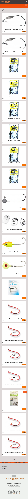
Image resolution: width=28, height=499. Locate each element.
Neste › (14, 459)
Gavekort (15, 462)
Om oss (11, 462)
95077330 (23, 481)
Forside (2, 7)
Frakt (6, 478)
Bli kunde (6, 462)
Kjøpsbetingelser (11, 478)
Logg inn (19, 462)
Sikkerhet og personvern (19, 478)
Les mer (14, 493)
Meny (2, 5)
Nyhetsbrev (14, 479)
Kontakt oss (25, 462)
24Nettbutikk (16, 496)
